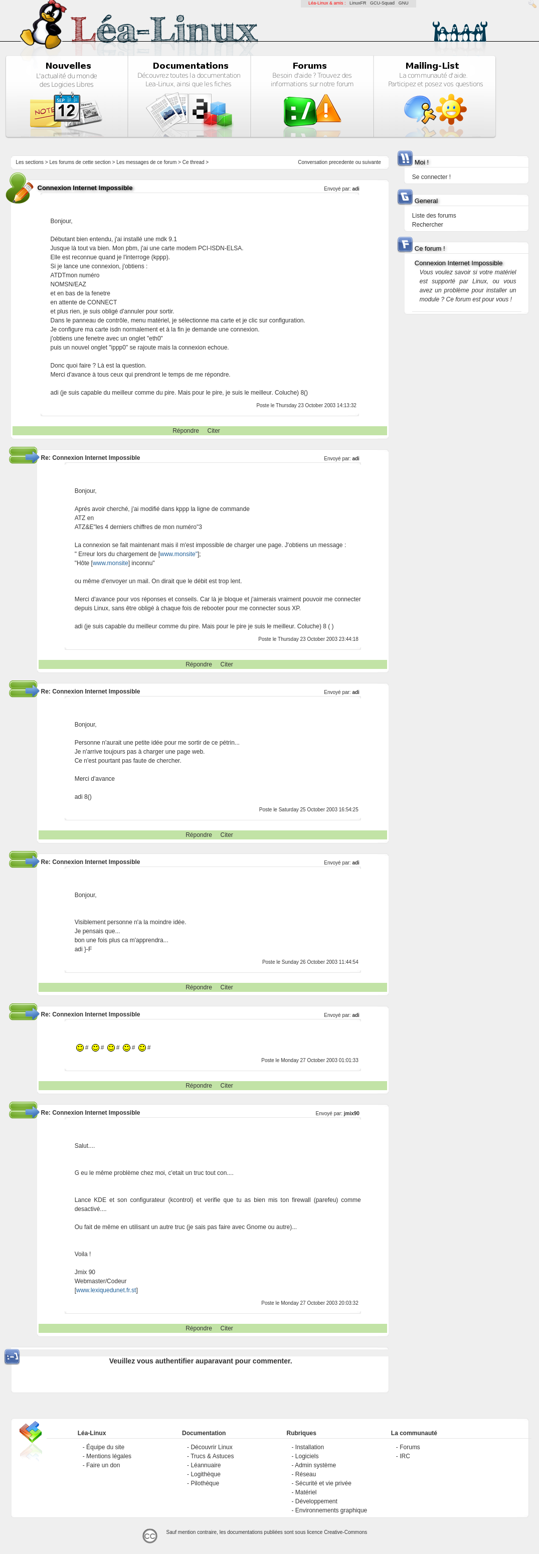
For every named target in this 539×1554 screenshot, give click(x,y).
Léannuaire (206, 1465)
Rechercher (427, 224)
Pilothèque (205, 1483)
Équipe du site (105, 1447)
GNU (404, 3)
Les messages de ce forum (146, 162)
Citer (214, 430)
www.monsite (110, 563)
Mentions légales (108, 1456)
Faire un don (103, 1465)
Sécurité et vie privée (323, 1483)
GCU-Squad (382, 3)
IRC (405, 1456)
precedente (341, 162)
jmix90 (352, 1113)
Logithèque (205, 1474)
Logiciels (307, 1456)
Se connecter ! (431, 177)
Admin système (315, 1465)
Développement (316, 1501)
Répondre (185, 430)
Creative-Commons (345, 1532)
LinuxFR (358, 3)
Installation (309, 1447)
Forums (410, 1447)
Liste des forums (434, 215)
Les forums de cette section (80, 162)
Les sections (30, 162)
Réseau (305, 1474)
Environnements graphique (331, 1510)
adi (355, 189)
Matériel (306, 1492)
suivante (372, 162)
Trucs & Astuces (212, 1456)
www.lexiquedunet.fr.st (106, 1290)
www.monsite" (179, 554)
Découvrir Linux (211, 1447)
